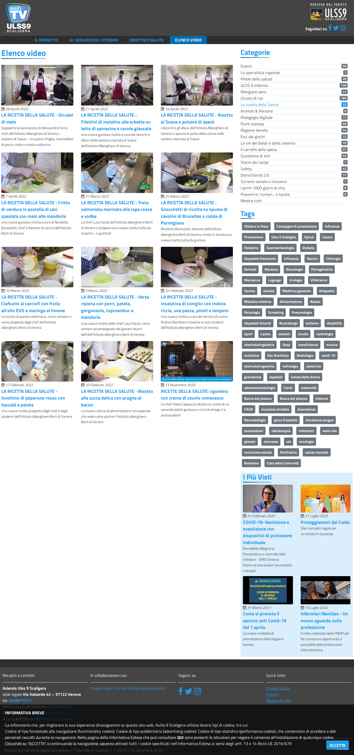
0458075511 (20, 700)
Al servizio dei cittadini (93, 40)
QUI (180, 737)
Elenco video (188, 40)
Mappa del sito (278, 700)
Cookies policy (278, 688)
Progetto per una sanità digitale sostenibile (127, 688)
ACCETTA (338, 745)
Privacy (272, 694)
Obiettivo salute (147, 40)
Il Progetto (46, 40)
